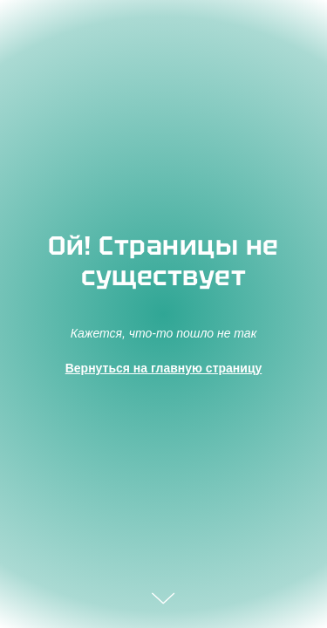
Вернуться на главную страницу (163, 368)
